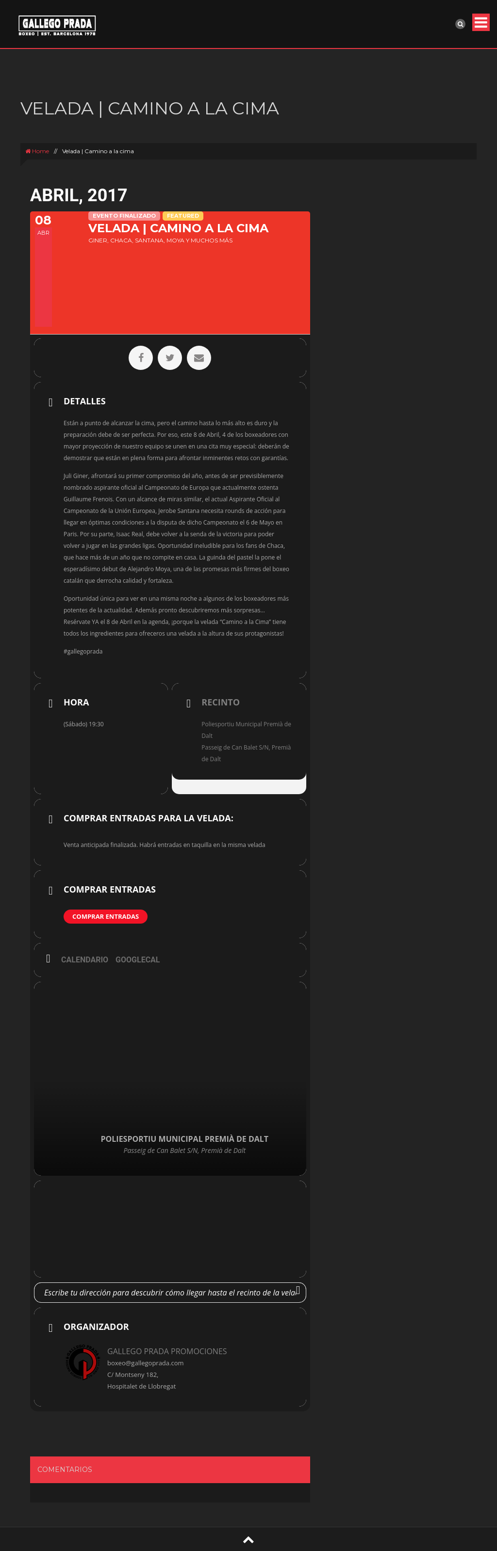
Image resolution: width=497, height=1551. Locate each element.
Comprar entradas (105, 916)
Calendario (84, 959)
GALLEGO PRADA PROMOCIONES (167, 1351)
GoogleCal (138, 959)
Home (37, 151)
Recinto (220, 702)
